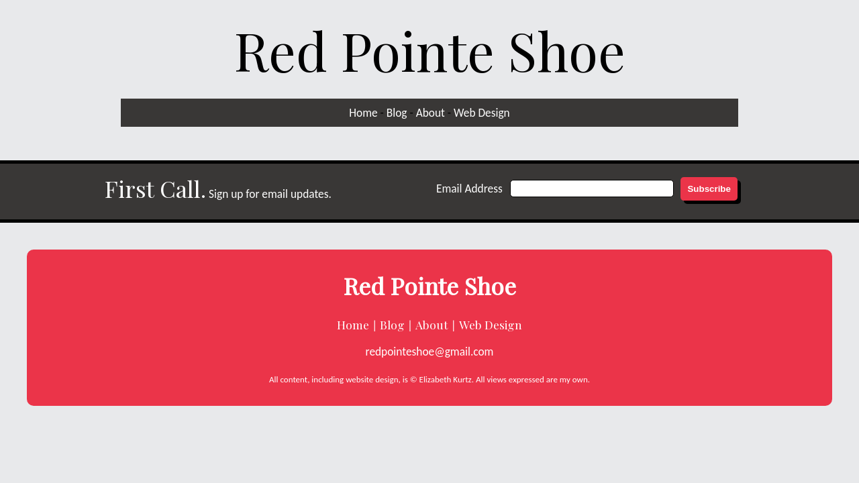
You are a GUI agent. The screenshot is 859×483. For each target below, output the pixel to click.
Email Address (469, 188)
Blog (397, 112)
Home (363, 112)
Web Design (482, 112)
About (430, 112)
